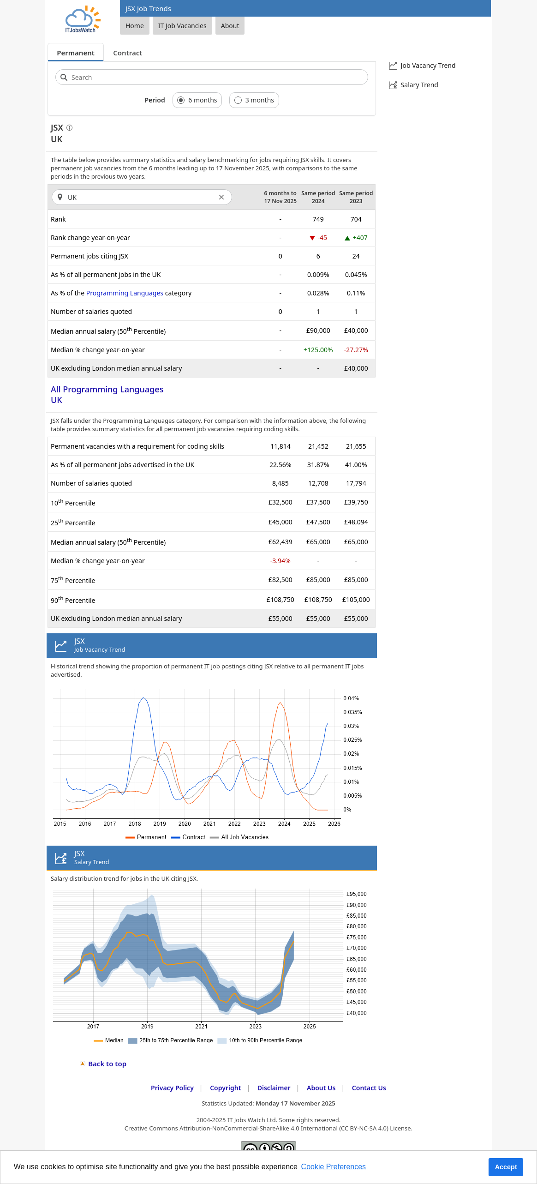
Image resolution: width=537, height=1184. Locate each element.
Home (134, 25)
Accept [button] (506, 1167)
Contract (127, 52)
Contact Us (369, 1087)
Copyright (225, 1087)
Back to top (107, 1063)
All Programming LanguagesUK (107, 394)
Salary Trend (419, 84)
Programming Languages (124, 292)
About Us (321, 1087)
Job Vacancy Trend (428, 65)
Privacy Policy (172, 1087)
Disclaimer (274, 1087)
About (230, 25)
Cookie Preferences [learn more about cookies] (333, 1167)
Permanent (76, 52)
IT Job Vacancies (182, 25)
